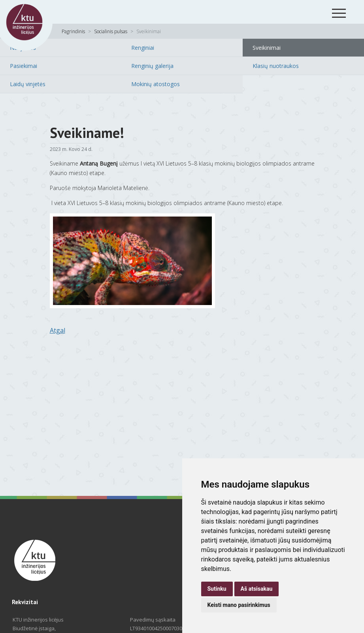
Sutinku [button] (216, 589)
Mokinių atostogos (155, 84)
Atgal (57, 330)
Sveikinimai (267, 47)
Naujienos (23, 47)
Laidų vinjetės (27, 84)
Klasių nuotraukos (276, 66)
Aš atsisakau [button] (257, 589)
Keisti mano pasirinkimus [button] (238, 605)
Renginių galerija (152, 66)
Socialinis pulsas (110, 31)
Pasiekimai (23, 66)
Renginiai (142, 47)
